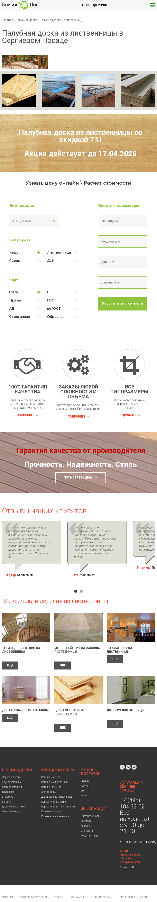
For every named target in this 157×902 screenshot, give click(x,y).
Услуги (58, 886)
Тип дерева (19, 240)
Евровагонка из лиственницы (58, 795)
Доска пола (8, 780)
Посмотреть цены (78, 477)
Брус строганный (11, 771)
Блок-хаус (7, 785)
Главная (7, 20)
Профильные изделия (134, 886)
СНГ (83, 779)
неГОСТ (54, 308)
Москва (85, 769)
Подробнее (25, 415)
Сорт (13, 280)
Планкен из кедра (51, 800)
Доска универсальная (14, 795)
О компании (87, 819)
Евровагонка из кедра (53, 790)
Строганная (19, 317)
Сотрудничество (130, 851)
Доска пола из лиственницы (25, 699)
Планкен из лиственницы (55, 805)
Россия (85, 774)
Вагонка (6, 790)
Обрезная (56, 317)
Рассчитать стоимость (122, 303)
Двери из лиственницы (125, 699)
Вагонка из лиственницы (55, 771)
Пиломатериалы (101, 886)
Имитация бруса (11, 800)
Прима (15, 300)
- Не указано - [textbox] (22, 221)
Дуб (50, 261)
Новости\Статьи (90, 824)
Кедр (14, 252)
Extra (13, 292)
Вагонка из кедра (51, 766)
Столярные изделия (33, 886)
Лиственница (59, 252)
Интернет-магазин (91, 805)
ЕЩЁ (10, 654)
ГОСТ (51, 300)
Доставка (86, 809)
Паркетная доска (11, 766)
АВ (11, 308)
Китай (84, 784)
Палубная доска (27, 20)
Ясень (14, 261)
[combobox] (33, 221)
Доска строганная (12, 775)
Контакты (86, 814)
